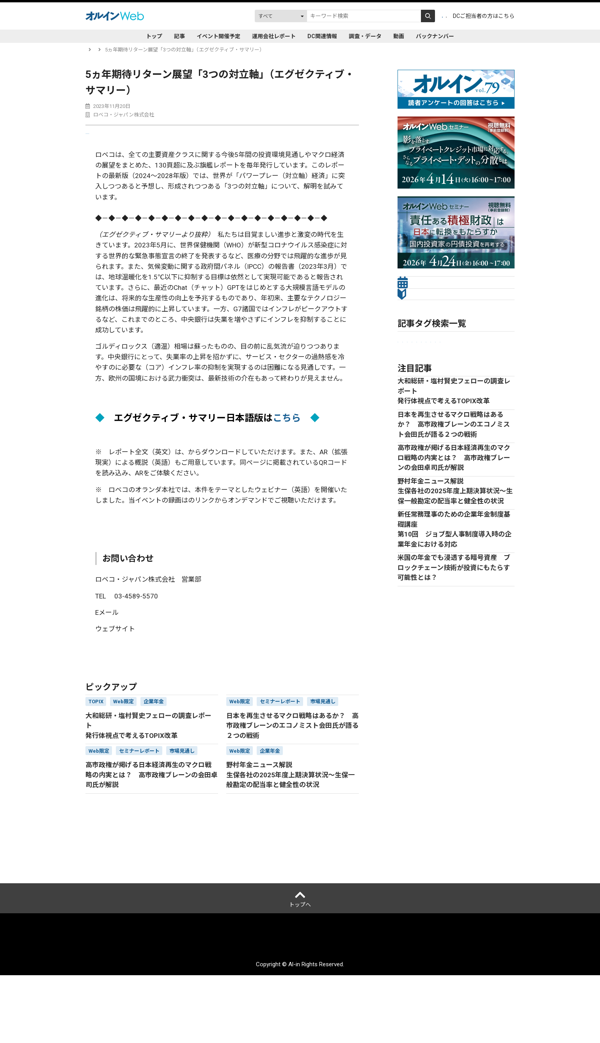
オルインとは (125, 1010)
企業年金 (411, 380)
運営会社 (159, 1010)
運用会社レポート (274, 36)
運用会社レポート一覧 (135, 50)
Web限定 (411, 418)
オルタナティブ (437, 405)
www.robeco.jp (164, 647)
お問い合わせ (413, 1010)
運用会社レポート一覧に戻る (124, 681)
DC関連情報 (322, 36)
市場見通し (443, 380)
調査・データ (365, 36)
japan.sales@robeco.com (162, 631)
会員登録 (396, 16)
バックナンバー (435, 36)
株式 (490, 405)
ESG (405, 405)
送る (102, 138)
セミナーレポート (421, 392)
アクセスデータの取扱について (313, 1010)
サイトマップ (374, 1010)
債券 (470, 405)
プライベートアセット (476, 392)
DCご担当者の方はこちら (484, 16)
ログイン (431, 16)
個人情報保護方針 (198, 1010)
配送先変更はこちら (460, 1010)
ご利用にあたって (247, 1010)
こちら (287, 426)
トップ (154, 36)
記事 (179, 36)
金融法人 (476, 380)
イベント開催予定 (218, 36)
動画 (398, 36)
